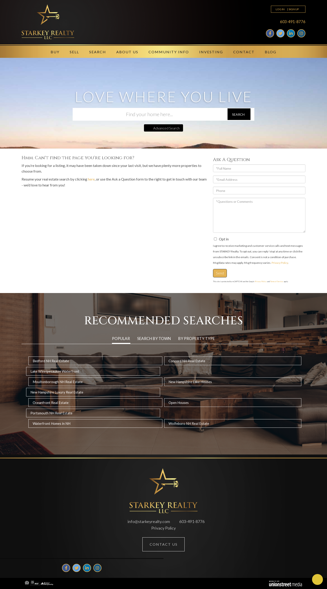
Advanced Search (166, 128)
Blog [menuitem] (270, 52)
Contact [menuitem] (244, 52)
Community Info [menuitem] (169, 52)
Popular (121, 338)
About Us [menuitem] (127, 52)
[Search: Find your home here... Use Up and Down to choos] (150, 114)
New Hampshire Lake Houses (190, 382)
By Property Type (196, 338)
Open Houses (178, 403)
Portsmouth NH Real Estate (51, 413)
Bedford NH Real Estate (51, 361)
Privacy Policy (280, 262)
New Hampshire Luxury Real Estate (56, 392)
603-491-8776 (292, 21)
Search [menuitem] (97, 52)
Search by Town (154, 338)
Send (220, 273)
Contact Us (164, 544)
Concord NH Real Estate (186, 361)
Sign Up (294, 9)
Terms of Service (276, 281)
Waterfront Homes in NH (51, 423)
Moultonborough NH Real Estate (58, 382)
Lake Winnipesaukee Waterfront (54, 371)
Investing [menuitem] (211, 52)
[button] (239, 114)
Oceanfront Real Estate (51, 403)
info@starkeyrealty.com (149, 521)
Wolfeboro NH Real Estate (188, 423)
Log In (280, 9)
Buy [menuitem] (55, 52)
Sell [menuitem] (74, 52)
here (91, 179)
